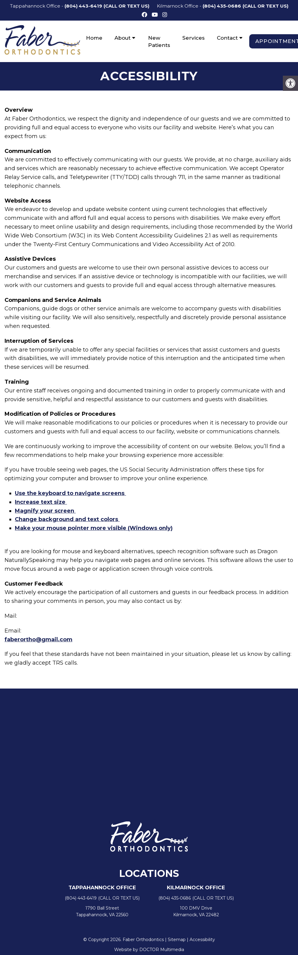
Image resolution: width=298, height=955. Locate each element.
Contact (227, 38)
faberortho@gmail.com (38, 639)
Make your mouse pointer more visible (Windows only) (94, 528)
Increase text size (41, 502)
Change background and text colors (67, 520)
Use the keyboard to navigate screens (70, 493)
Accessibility (202, 940)
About (122, 38)
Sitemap (177, 940)
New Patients (159, 41)
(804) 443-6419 (83, 6)
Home (94, 38)
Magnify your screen (45, 511)
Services (193, 38)
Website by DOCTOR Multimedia (149, 950)
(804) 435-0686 (222, 6)
